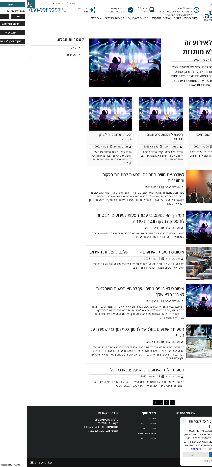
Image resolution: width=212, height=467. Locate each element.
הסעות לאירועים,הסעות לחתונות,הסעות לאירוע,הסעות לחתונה (32, 431)
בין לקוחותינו (18, 3)
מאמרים (45, 55)
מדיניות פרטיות (121, 438)
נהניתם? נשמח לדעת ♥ (37, 3)
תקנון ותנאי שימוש (120, 433)
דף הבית (205, 24)
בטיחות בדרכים (121, 423)
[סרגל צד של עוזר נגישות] (4, 4)
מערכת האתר (194, 59)
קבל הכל (195, 454)
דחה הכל (169, 454)
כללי (47, 48)
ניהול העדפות (182, 460)
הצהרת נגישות (122, 428)
